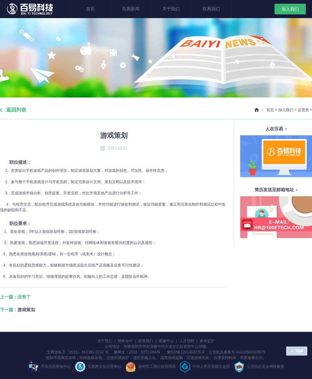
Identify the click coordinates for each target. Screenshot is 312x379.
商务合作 (125, 341)
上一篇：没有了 (15, 296)
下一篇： (17, 309)
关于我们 (171, 9)
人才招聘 (186, 341)
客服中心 (166, 341)
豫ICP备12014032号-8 (187, 352)
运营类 (303, 110)
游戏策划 (26, 309)
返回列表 (16, 109)
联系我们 (211, 9)
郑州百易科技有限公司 (30, 9)
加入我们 (290, 9)
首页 (90, 9)
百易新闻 (130, 9)
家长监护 (207, 341)
